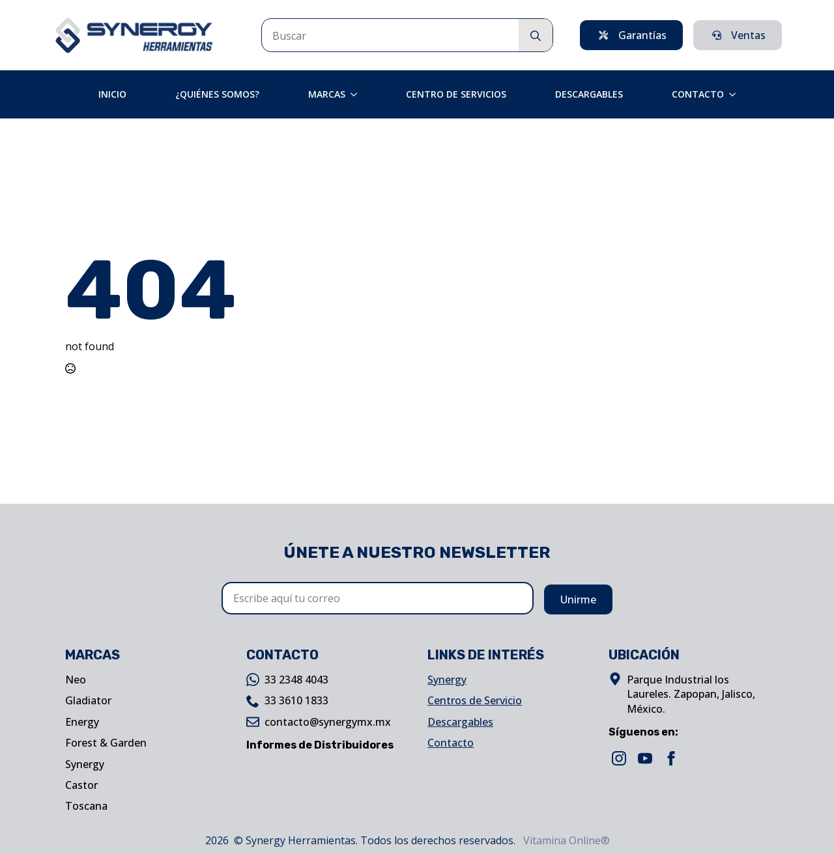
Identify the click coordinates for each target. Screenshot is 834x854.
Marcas (326, 94)
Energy (82, 722)
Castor (81, 785)
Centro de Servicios (456, 94)
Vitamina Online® (565, 840)
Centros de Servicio (474, 700)
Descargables (589, 94)
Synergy (84, 764)
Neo (75, 679)
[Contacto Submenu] (736, 94)
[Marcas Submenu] (357, 94)
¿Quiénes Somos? (217, 94)
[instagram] (619, 758)
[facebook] (671, 758)
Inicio (112, 94)
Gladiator (88, 700)
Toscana (86, 806)
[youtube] (645, 758)
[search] (536, 36)
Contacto (698, 94)
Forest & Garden (106, 743)
